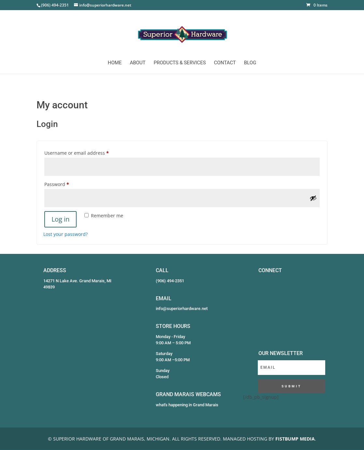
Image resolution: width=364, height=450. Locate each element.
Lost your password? (65, 234)
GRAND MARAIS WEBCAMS (188, 394)
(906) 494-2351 (170, 280)
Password (66, 183)
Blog (250, 63)
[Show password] (313, 198)
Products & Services (180, 63)
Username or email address (86, 152)
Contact (225, 63)
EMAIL (163, 298)
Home (115, 63)
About (137, 63)
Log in (60, 219)
